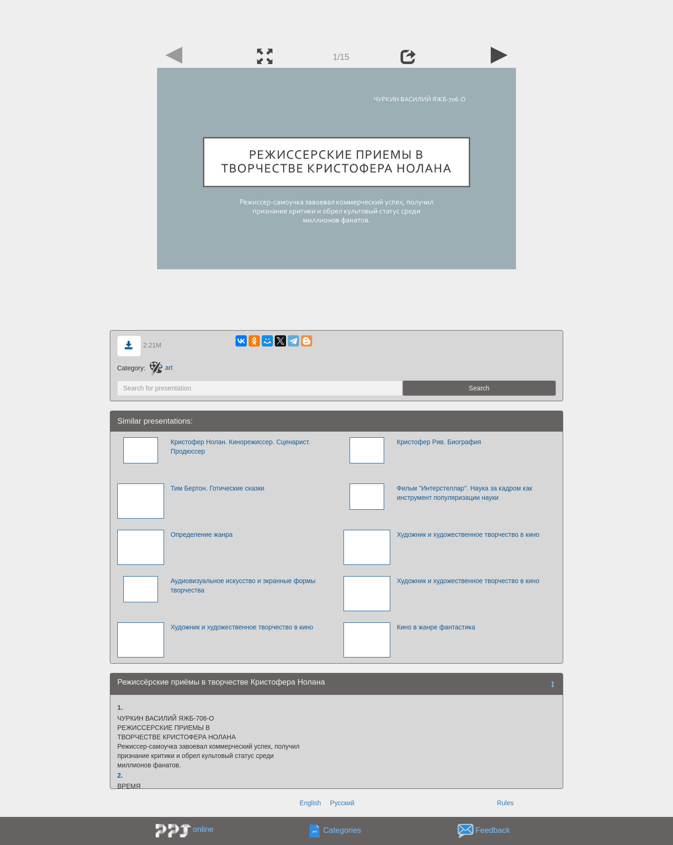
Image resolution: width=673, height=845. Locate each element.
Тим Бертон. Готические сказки (218, 488)
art (161, 367)
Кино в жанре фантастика (436, 627)
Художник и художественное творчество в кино (468, 534)
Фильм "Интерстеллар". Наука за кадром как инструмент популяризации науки (464, 492)
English (310, 803)
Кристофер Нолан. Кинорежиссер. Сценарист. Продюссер (240, 446)
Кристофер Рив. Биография (439, 442)
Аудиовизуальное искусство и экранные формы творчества (243, 585)
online (203, 829)
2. (120, 775)
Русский (342, 803)
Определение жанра (202, 534)
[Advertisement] (336, 21)
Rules (505, 803)
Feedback (492, 830)
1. (120, 707)
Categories (342, 830)
